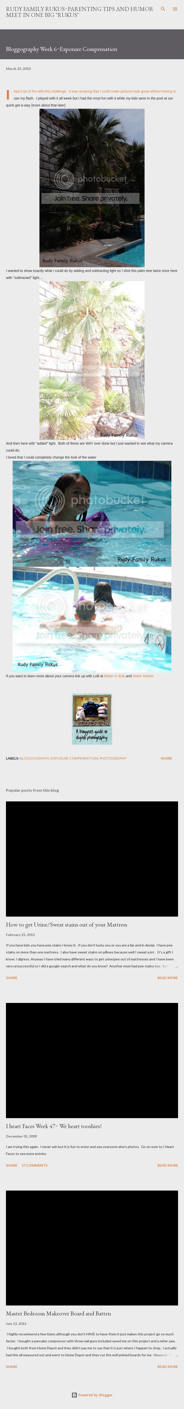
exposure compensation (74, 758)
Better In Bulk (114, 676)
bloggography (34, 758)
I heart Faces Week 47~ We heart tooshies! (54, 1126)
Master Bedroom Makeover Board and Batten (58, 1313)
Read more (167, 978)
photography (112, 758)
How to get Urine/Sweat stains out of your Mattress (66, 924)
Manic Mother (143, 676)
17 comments (34, 1165)
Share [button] (166, 758)
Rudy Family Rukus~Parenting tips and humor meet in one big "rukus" (79, 12)
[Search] (163, 9)
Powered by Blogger (92, 1395)
